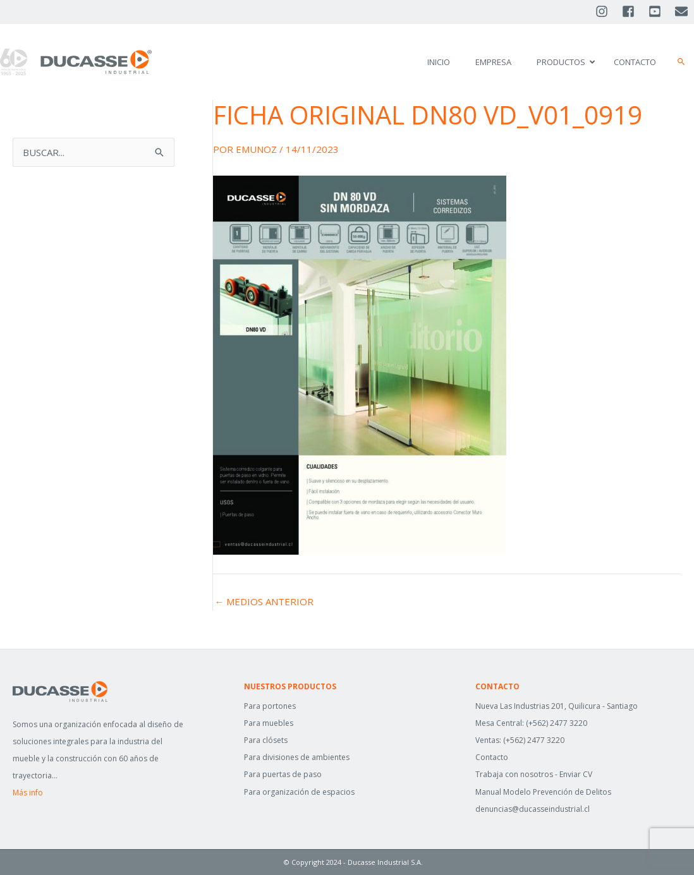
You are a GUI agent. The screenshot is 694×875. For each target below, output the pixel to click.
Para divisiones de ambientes (297, 757)
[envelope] (682, 11)
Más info (28, 792)
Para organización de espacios (299, 792)
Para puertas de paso (283, 774)
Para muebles (268, 723)
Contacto (491, 757)
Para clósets (266, 740)
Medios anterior (264, 601)
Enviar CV (575, 774)
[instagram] (607, 11)
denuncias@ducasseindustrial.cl (532, 809)
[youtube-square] (660, 11)
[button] (681, 62)
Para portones (270, 706)
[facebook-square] (634, 11)
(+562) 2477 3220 (556, 723)
